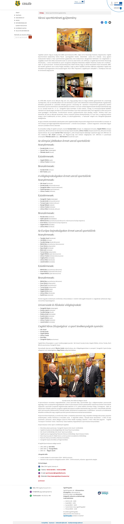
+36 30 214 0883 (61, 470)
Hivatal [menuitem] (18, 20)
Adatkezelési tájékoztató (61, 522)
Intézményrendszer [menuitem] (21, 23)
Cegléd (23, 3)
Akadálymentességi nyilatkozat (75, 522)
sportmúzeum (41, 480)
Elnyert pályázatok (21, 25)
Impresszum (52, 522)
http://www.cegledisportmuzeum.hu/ (58, 476)
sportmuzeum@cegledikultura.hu (56, 473)
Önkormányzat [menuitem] (20, 18)
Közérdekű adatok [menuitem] (21, 28)
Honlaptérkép (45, 522)
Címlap (17, 12)
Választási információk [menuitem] (22, 31)
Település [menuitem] (18, 15)
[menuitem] (24, 12)
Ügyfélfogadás (67, 516)
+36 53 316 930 (50, 470)
